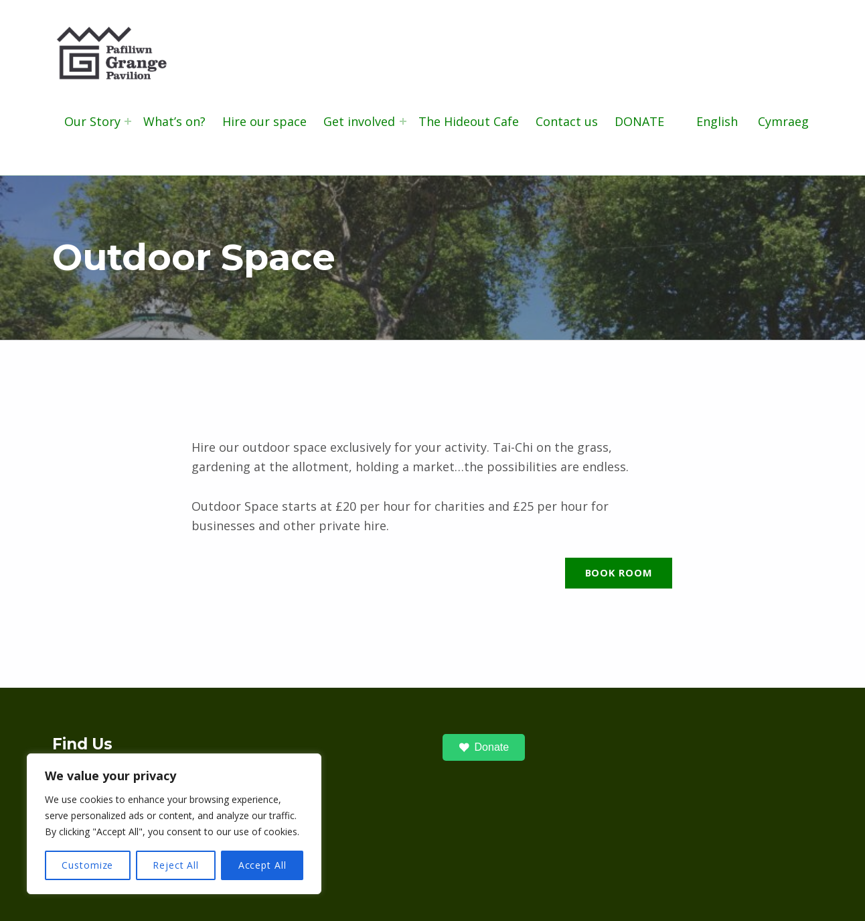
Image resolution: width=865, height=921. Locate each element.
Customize (87, 865)
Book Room (619, 572)
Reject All (176, 865)
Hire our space (264, 121)
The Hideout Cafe (468, 121)
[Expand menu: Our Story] (128, 121)
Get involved (359, 121)
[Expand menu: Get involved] (403, 121)
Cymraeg (783, 121)
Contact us (567, 121)
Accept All (262, 865)
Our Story (92, 121)
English (717, 121)
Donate (484, 747)
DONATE (639, 121)
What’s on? (174, 121)
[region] (174, 823)
